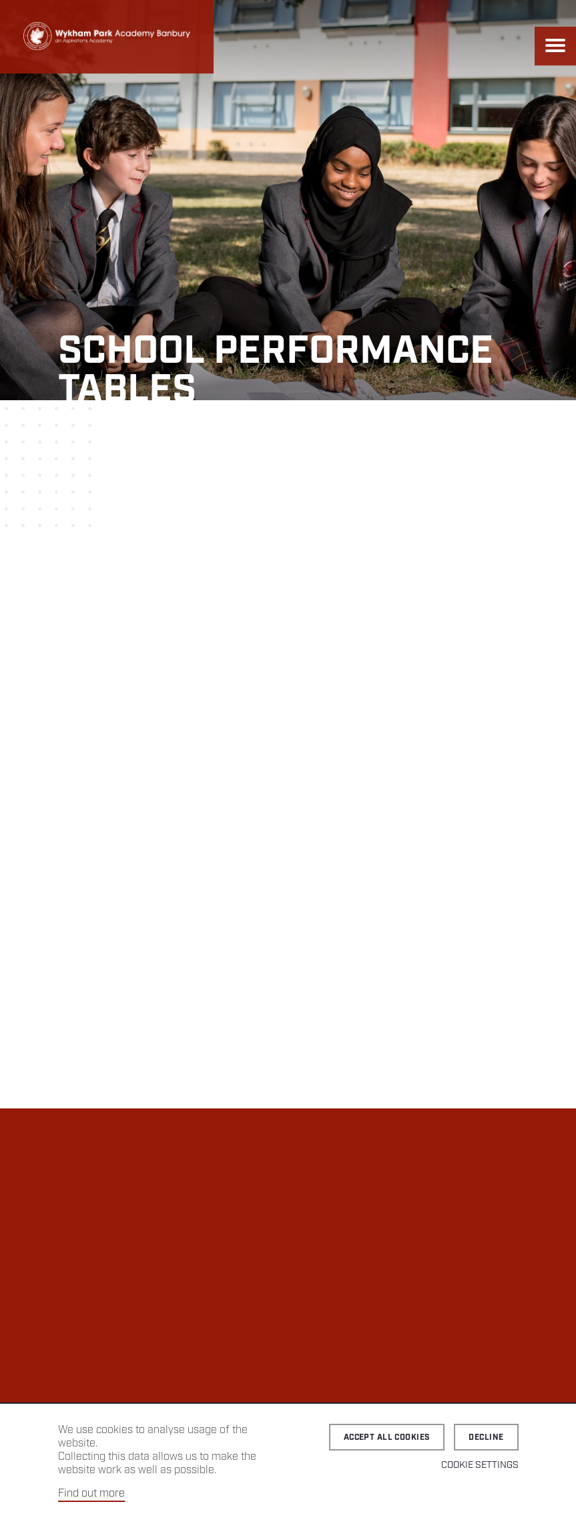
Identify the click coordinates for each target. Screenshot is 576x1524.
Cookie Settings (480, 1465)
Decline (486, 1437)
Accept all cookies (387, 1437)
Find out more (91, 1494)
